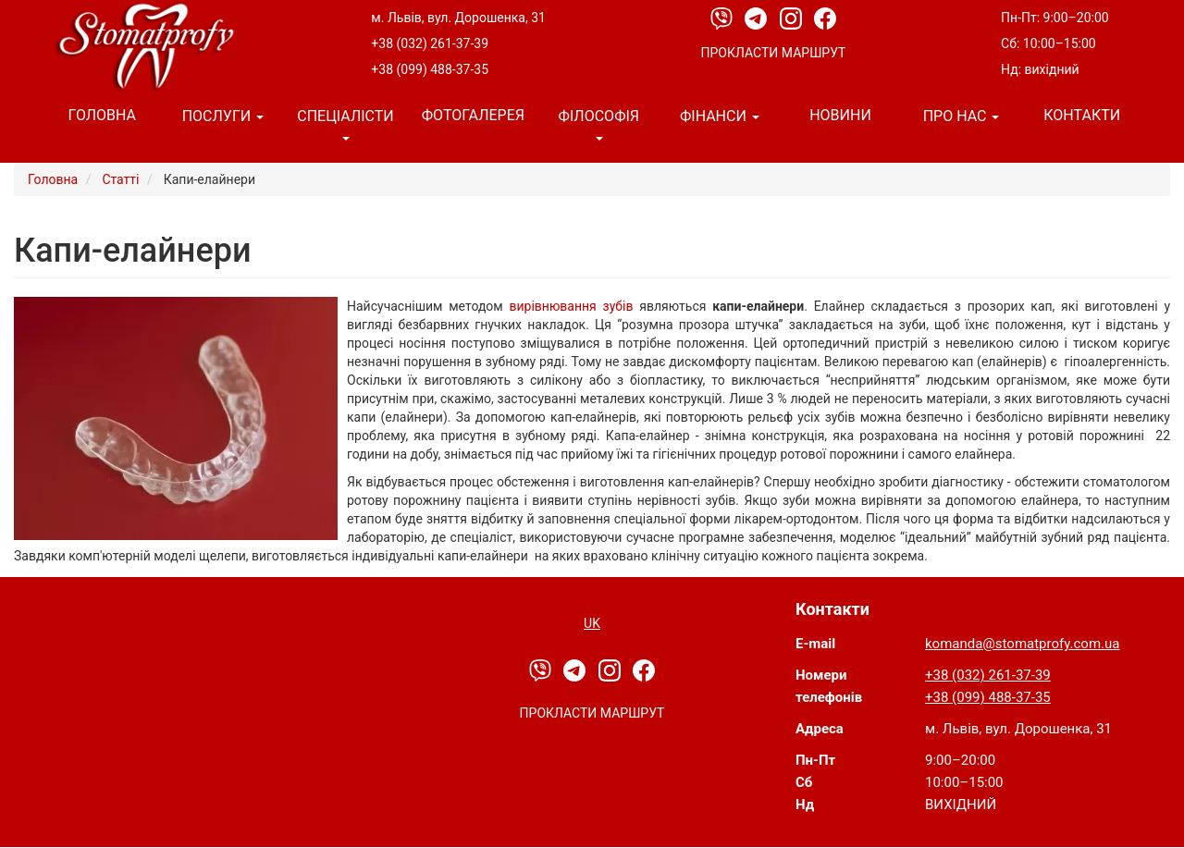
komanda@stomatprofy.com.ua (1022, 643)
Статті (120, 179)
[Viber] (722, 17)
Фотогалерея (473, 115)
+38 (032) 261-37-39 (429, 43)
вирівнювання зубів (571, 306)
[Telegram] (757, 17)
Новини (840, 115)
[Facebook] (825, 17)
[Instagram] (792, 17)
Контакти (1081, 115)
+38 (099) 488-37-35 (429, 69)
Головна (102, 115)
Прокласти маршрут (773, 52)
